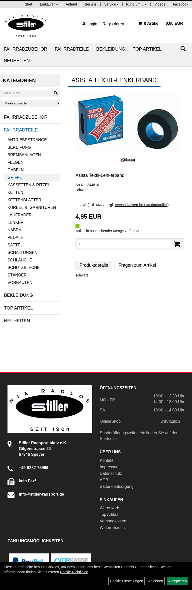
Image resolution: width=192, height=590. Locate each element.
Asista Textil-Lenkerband (100, 175)
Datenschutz (111, 473)
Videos (159, 4)
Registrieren (113, 24)
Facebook (180, 4)
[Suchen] (183, 48)
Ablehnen (155, 581)
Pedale (15, 237)
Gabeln (16, 170)
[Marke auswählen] (30, 103)
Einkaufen (49, 4)
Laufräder (20, 215)
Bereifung (19, 147)
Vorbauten (20, 282)
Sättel (15, 245)
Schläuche (20, 260)
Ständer (17, 275)
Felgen (16, 162)
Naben (14, 230)
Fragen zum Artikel (137, 265)
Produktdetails (94, 265)
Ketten (15, 192)
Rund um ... (136, 4)
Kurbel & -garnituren (32, 207)
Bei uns (90, 4)
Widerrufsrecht (113, 527)
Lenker (16, 222)
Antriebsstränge (27, 140)
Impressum (110, 467)
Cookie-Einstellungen (126, 581)
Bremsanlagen (24, 155)
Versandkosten (113, 521)
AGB (104, 480)
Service (111, 4)
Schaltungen (23, 252)
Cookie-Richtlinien (74, 572)
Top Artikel (147, 49)
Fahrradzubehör (25, 49)
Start (28, 4)
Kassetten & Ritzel (29, 185)
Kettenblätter (24, 200)
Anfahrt (71, 4)
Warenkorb (109, 508)
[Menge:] (124, 244)
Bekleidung (110, 49)
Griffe (15, 177)
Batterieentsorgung (117, 486)
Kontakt (106, 460)
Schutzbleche (24, 267)
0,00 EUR (160, 23)
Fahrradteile (72, 49)
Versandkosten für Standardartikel (141, 205)
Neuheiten (17, 60)
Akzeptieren (177, 581)
